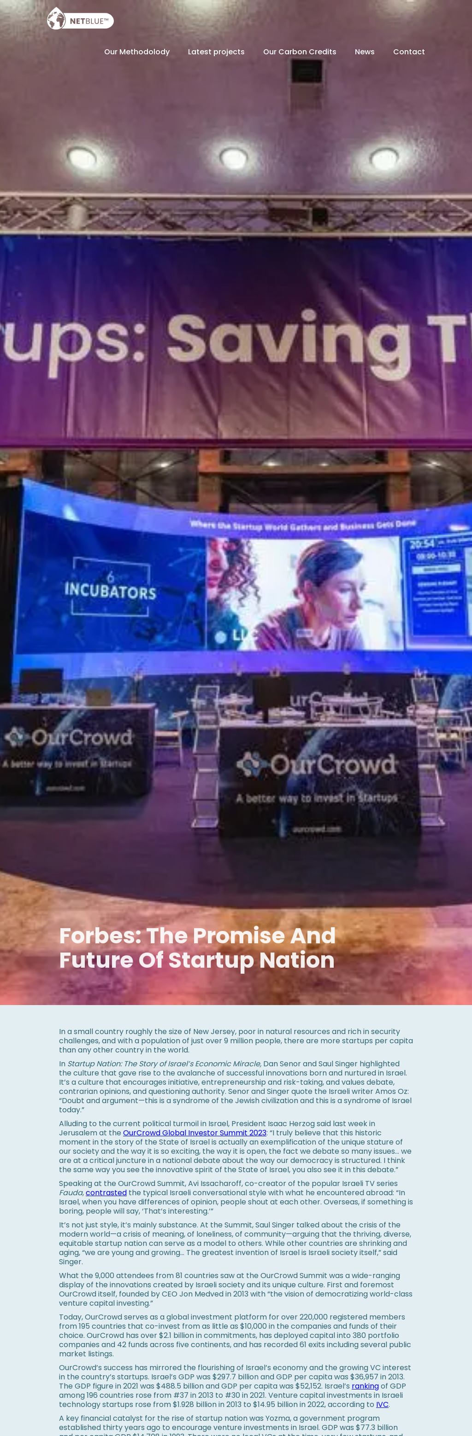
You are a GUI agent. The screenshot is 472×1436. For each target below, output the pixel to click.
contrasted (106, 1192)
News (365, 52)
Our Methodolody (137, 52)
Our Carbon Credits (299, 52)
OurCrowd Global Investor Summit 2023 (194, 1133)
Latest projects (216, 52)
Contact (409, 52)
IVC (382, 1404)
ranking (365, 1386)
